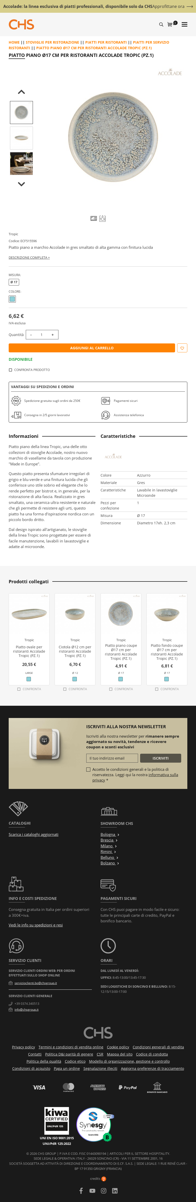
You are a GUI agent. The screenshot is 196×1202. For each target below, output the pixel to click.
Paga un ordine (67, 1068)
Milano (109, 845)
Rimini (108, 851)
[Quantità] (41, 334)
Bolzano (110, 862)
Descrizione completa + (29, 257)
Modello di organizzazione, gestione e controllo (129, 1061)
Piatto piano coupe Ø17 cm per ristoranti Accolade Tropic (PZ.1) (121, 652)
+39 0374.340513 (27, 1003)
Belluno (110, 857)
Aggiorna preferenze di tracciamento (152, 1068)
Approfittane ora (168, 6)
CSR (100, 1054)
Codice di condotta (152, 1054)
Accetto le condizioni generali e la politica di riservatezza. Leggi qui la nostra (135, 775)
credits (98, 1178)
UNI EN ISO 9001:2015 (57, 1138)
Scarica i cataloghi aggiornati (33, 834)
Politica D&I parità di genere (69, 1054)
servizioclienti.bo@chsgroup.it (36, 983)
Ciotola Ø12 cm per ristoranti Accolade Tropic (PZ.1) (75, 651)
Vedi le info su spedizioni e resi (36, 924)
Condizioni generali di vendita (158, 1047)
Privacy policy (23, 1047)
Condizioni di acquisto (31, 1068)
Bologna (110, 834)
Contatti (35, 1054)
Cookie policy (118, 1047)
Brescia (109, 839)
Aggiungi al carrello (92, 347)
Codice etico (75, 1061)
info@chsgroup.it (27, 1009)
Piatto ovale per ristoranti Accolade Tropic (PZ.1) (29, 651)
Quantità (16, 334)
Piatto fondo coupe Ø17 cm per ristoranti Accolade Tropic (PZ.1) (167, 652)
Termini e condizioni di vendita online (71, 1047)
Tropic (13, 234)
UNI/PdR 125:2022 (57, 1143)
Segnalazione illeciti (100, 1068)
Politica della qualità (44, 1061)
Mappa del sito (119, 1054)
